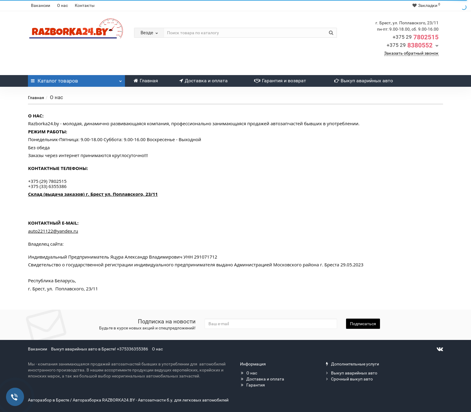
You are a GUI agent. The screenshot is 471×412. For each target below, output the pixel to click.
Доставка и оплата (203, 80)
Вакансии (40, 5)
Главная (146, 80)
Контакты (85, 5)
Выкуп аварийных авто (363, 80)
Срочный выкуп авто (349, 379)
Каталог (76, 79)
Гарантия (252, 385)
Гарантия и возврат (280, 80)
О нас (62, 5)
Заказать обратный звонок (411, 53)
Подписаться (363, 323)
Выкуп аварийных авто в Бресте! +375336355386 (99, 349)
